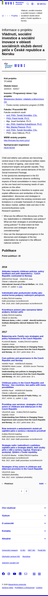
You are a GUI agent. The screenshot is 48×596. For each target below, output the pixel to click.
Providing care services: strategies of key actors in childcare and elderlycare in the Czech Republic (22, 406)
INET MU (31, 550)
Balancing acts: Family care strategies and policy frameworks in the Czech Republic (22, 337)
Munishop (26, 556)
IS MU (22, 550)
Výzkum (6, 516)
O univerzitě (8, 523)
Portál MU (42, 550)
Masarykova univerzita (17, 584)
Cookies (39, 588)
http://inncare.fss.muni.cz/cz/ (17, 140)
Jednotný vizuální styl (10, 563)
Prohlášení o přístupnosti (25, 588)
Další (42, 484)
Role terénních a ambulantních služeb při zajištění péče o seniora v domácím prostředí (24, 430)
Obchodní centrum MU (11, 556)
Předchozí (7, 484)
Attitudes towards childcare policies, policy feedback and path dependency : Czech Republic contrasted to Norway (23, 273)
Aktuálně (6, 539)
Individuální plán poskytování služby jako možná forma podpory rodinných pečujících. (23, 294)
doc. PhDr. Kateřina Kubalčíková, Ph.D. (24, 124)
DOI (20, 287)
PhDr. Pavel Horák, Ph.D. (18, 118)
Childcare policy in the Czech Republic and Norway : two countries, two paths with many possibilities (24, 385)
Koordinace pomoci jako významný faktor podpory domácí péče (22, 311)
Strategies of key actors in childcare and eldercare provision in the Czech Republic (22, 468)
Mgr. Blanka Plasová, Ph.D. (18, 127)
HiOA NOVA (9, 148)
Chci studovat (8, 508)
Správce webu (7, 588)
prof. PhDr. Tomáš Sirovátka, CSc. (21, 115)
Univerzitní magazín (10, 550)
